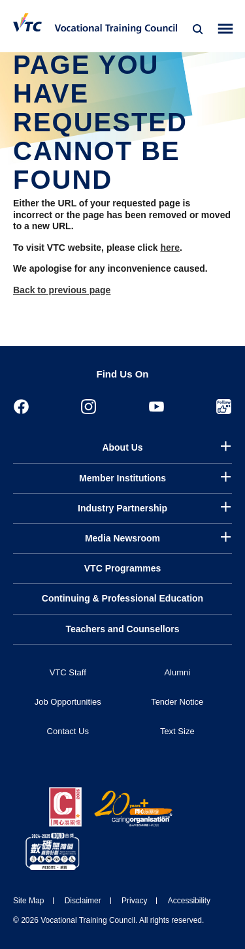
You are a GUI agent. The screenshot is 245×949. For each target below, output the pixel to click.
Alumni (177, 672)
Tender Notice (177, 702)
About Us (122, 447)
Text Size (177, 731)
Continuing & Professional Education (122, 598)
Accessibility (189, 900)
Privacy (134, 900)
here (170, 247)
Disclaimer (83, 900)
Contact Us (68, 731)
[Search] (198, 29)
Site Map (28, 900)
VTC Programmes (122, 568)
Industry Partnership (122, 508)
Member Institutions (122, 478)
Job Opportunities (68, 702)
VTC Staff (68, 672)
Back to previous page (61, 290)
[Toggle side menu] (225, 29)
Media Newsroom (122, 538)
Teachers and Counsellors (122, 629)
